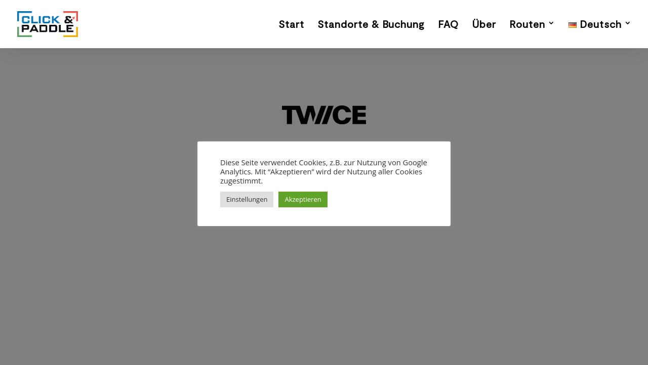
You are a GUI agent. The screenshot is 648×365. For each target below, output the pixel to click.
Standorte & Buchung (371, 25)
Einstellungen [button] (246, 199)
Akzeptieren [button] (303, 199)
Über (484, 25)
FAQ (448, 25)
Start (291, 25)
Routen (527, 25)
